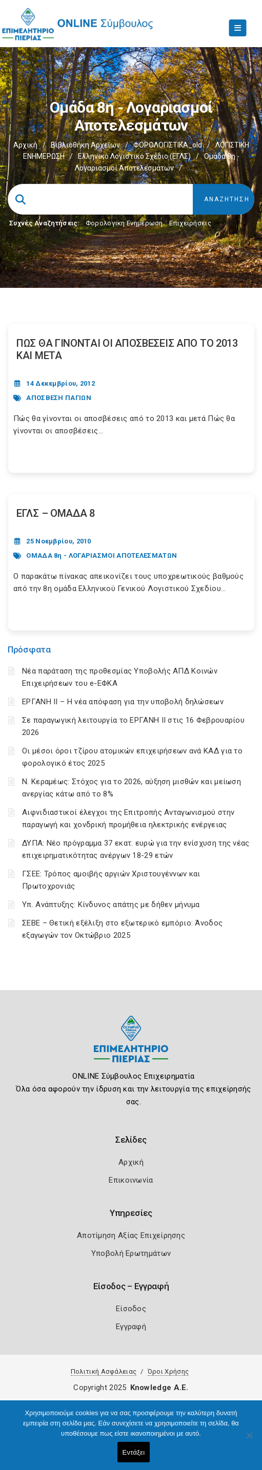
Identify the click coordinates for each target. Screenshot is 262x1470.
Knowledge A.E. (159, 1387)
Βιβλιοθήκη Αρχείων (85, 145)
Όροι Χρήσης (168, 1371)
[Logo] (131, 1046)
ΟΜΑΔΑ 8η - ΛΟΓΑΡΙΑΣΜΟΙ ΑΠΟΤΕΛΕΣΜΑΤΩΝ (101, 555)
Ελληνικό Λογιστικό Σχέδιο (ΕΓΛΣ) (134, 156)
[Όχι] (249, 1440)
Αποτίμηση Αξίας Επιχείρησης (131, 1235)
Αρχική (25, 145)
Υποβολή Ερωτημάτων (131, 1253)
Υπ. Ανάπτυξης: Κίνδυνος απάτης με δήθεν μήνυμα (111, 904)
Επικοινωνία (131, 1180)
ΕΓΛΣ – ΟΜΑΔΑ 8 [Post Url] (55, 513)
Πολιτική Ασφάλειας (103, 1371)
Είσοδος (131, 1308)
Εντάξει (134, 1452)
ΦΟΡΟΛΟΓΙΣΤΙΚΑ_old (167, 145)
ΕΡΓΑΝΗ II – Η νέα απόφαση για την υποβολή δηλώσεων (123, 701)
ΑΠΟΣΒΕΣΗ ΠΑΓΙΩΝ (58, 398)
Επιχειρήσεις (190, 223)
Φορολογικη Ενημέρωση (124, 223)
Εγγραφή (131, 1326)
